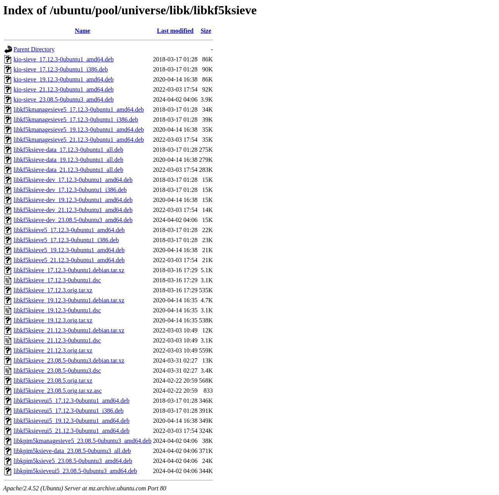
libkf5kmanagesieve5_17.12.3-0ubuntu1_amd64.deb (79, 109)
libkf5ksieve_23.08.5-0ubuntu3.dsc (57, 370)
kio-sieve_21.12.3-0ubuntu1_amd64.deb (64, 89)
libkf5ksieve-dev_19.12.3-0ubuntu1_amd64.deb (73, 200)
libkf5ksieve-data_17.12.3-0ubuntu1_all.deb (68, 149)
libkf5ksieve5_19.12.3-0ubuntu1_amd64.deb (69, 250)
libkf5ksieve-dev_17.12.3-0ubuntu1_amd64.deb (73, 179)
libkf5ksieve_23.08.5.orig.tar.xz (53, 380)
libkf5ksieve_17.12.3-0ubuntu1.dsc (57, 280)
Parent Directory (34, 49)
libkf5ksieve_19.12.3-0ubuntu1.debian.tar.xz (69, 300)
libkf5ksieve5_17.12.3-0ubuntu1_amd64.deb (69, 230)
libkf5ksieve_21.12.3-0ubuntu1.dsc (57, 340)
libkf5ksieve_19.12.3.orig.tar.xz (53, 320)
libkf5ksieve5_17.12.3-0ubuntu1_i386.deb (66, 240)
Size (206, 30)
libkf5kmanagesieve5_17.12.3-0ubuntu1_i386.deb (76, 119)
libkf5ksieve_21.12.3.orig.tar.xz (53, 350)
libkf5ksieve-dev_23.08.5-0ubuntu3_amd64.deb (73, 220)
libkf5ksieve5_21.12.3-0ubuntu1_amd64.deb (69, 260)
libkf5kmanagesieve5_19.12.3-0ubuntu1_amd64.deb (79, 129)
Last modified (175, 30)
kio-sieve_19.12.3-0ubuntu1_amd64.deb (64, 79)
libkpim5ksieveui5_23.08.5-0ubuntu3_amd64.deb (75, 471)
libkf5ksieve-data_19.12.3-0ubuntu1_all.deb (68, 159)
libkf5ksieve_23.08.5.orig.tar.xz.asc (58, 390)
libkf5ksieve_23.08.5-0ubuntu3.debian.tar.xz (69, 360)
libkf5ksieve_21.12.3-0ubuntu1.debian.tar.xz (69, 330)
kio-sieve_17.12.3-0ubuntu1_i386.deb (61, 69)
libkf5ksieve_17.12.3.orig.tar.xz (53, 290)
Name (82, 30)
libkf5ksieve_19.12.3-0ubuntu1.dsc (57, 310)
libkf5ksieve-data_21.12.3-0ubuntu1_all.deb (68, 169)
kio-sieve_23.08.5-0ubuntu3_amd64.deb (64, 99)
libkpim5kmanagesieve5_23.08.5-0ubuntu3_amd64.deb (83, 440)
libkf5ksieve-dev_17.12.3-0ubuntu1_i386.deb (70, 189)
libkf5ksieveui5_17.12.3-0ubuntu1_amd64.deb (71, 400)
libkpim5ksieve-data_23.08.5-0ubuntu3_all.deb (72, 451)
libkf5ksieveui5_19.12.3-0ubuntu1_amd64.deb (71, 420)
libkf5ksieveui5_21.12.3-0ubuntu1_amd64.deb (71, 430)
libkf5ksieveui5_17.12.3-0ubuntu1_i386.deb (69, 410)
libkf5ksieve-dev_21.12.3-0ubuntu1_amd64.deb (73, 210)
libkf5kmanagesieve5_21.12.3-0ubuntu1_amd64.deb (79, 139)
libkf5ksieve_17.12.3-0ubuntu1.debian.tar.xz (69, 270)
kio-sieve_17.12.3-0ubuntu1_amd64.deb (64, 59)
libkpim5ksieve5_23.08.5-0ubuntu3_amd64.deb (73, 461)
